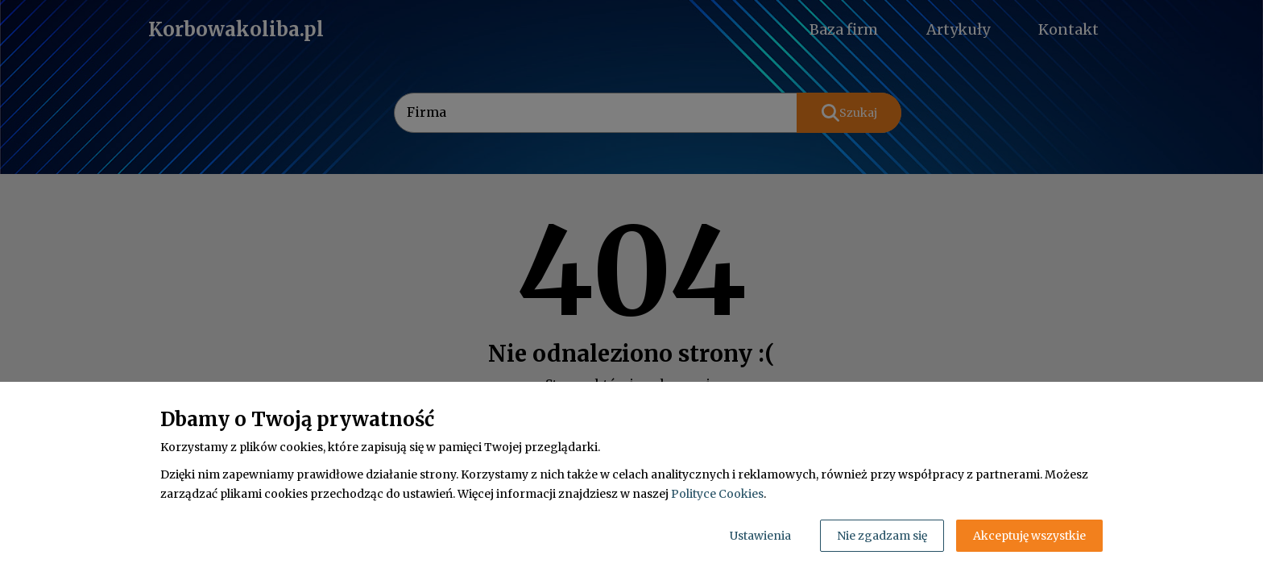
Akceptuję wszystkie (1029, 535)
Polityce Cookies (717, 494)
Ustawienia (760, 535)
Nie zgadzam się (882, 535)
